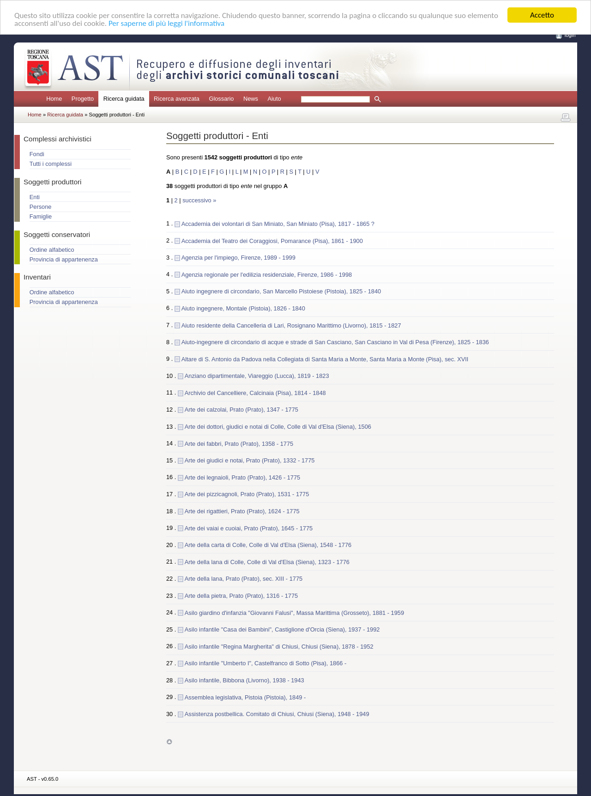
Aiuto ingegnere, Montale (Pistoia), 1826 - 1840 (243, 307)
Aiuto (274, 98)
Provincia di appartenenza (64, 259)
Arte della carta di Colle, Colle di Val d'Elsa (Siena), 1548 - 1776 (268, 544)
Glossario (221, 98)
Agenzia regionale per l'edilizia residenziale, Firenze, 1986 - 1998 (266, 274)
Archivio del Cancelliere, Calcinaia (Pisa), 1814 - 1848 (255, 392)
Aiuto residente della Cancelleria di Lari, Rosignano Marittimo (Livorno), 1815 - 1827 (291, 325)
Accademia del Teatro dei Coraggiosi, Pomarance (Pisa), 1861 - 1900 (272, 240)
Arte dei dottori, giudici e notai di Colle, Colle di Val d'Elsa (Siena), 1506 (278, 426)
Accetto (542, 15)
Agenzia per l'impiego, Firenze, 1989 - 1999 (238, 257)
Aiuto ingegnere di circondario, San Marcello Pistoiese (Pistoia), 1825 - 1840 (281, 291)
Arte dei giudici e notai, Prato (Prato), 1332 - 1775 (250, 460)
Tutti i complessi (51, 163)
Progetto (83, 98)
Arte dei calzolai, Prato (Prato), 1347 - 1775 (241, 409)
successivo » (199, 200)
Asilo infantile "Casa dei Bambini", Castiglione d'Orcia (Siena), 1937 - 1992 (282, 629)
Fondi (37, 154)
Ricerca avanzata (176, 98)
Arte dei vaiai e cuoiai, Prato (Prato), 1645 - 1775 (249, 527)
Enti (35, 197)
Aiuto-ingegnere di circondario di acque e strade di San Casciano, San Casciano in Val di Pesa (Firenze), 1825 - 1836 (335, 342)
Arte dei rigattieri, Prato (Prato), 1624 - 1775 (242, 511)
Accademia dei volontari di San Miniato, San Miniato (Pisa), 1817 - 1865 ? (277, 223)
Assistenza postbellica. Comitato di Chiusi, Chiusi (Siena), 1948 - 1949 (277, 714)
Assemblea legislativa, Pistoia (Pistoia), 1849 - (245, 696)
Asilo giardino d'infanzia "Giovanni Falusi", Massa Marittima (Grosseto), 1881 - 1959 (294, 612)
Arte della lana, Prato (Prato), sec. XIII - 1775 (243, 578)
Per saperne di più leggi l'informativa (166, 23)
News (250, 98)
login (570, 35)
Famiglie (41, 216)
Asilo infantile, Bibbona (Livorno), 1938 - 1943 (244, 679)
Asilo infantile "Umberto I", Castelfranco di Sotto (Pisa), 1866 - (266, 663)
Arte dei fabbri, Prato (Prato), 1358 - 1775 (239, 443)
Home (54, 98)
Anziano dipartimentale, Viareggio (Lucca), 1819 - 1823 (257, 375)
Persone (41, 206)
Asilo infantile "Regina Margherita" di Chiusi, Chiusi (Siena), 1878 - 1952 (279, 646)
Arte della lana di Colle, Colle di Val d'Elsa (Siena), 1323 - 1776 (267, 561)
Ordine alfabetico (52, 249)
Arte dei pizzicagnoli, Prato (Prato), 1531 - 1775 (247, 494)
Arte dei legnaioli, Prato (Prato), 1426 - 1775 (242, 477)
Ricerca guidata (65, 114)
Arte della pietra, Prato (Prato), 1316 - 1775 (241, 595)
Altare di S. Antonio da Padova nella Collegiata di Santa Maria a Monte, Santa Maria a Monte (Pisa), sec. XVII (325, 358)
